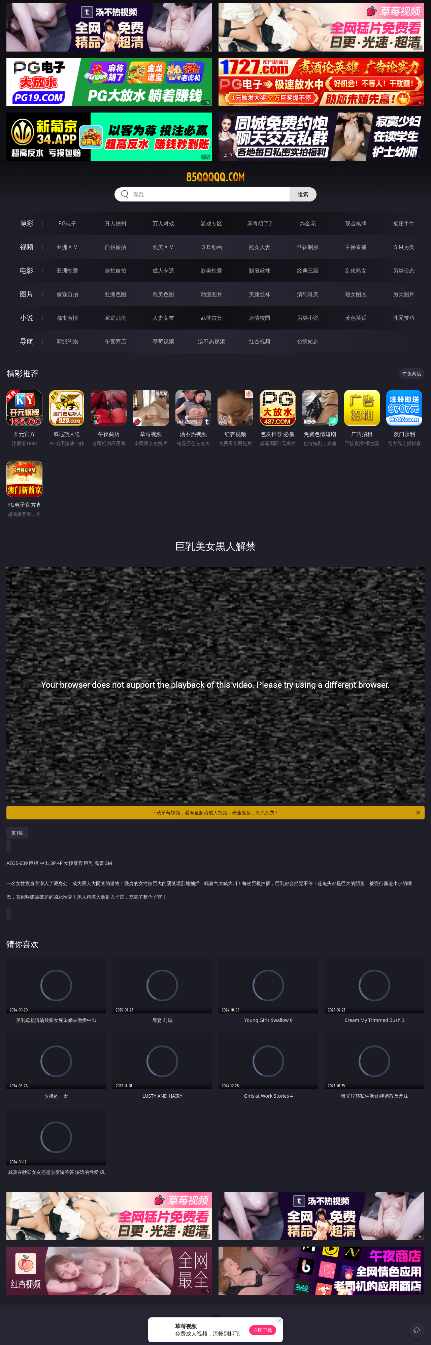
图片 (26, 294)
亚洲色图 (115, 294)
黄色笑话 (356, 317)
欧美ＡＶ (163, 247)
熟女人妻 (259, 247)
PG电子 (67, 223)
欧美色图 (163, 294)
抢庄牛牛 (404, 223)
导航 (26, 341)
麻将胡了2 (259, 223)
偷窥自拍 (67, 294)
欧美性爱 (211, 270)
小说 (26, 317)
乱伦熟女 (356, 270)
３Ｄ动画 (211, 247)
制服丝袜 (259, 270)
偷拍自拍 (115, 270)
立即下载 (262, 1330)
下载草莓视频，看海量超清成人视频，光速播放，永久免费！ (286, 813)
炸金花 (308, 223)
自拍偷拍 (115, 247)
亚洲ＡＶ (67, 247)
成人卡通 (163, 270)
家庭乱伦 (115, 317)
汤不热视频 (211, 341)
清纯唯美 (308, 294)
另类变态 (404, 270)
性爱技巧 (404, 317)
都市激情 (67, 317)
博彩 (26, 223)
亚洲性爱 (67, 270)
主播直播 (356, 247)
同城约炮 (67, 341)
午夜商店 (115, 341)
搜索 (303, 194)
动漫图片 (211, 294)
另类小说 (308, 317)
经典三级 (308, 270)
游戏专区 (211, 223)
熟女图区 (356, 294)
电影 (26, 270)
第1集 (17, 833)
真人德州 (115, 223)
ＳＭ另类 (404, 247)
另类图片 (404, 294)
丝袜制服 (308, 247)
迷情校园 (259, 317)
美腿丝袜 (259, 294)
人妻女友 (163, 317)
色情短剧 (308, 341)
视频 (26, 246)
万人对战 (163, 223)
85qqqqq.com (215, 177)
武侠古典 (211, 317)
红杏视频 (259, 341)
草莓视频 (163, 341)
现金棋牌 (356, 223)
